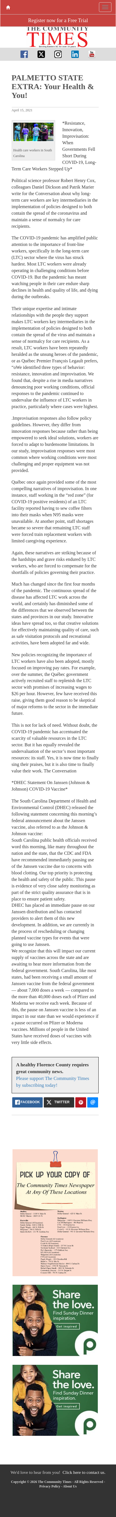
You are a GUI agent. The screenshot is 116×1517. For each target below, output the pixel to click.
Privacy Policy (49, 1486)
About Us (69, 1486)
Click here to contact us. (84, 1472)
